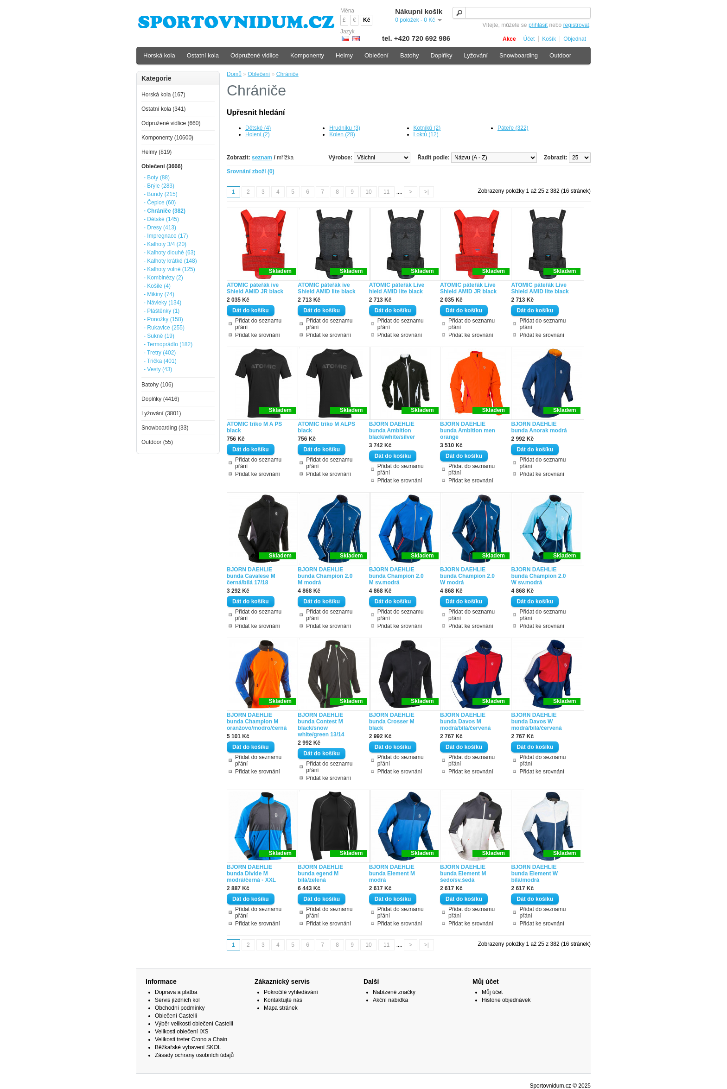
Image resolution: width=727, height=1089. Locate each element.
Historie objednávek (506, 1000)
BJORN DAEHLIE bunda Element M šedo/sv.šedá (463, 873)
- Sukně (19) (159, 336)
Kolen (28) (342, 134)
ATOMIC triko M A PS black (254, 427)
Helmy (344, 55)
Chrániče (287, 74)
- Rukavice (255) (164, 327)
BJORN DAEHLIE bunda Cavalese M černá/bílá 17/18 (251, 576)
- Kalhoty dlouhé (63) (169, 252)
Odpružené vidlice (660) (170, 123)
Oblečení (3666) (162, 166)
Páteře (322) (513, 128)
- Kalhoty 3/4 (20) (165, 244)
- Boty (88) (157, 177)
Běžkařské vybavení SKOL (188, 1047)
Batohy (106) (157, 384)
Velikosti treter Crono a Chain (191, 1039)
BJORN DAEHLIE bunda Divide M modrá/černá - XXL (251, 873)
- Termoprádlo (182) (168, 344)
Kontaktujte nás (283, 1000)
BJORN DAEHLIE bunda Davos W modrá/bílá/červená (536, 721)
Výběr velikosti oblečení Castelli (194, 1023)
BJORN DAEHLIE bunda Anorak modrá (539, 427)
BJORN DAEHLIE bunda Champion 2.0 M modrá (325, 576)
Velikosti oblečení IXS (181, 1031)
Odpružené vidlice (254, 55)
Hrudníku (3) (344, 128)
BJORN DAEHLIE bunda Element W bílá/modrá (534, 873)
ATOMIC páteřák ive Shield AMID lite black (326, 288)
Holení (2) (257, 134)
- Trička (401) (160, 361)
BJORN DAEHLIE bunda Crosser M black (392, 721)
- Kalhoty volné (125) (169, 269)
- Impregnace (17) (166, 236)
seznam (262, 157)
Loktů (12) (426, 134)
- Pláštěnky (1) (161, 311)
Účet (529, 39)
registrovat (576, 25)
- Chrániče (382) (164, 211)
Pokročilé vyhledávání (291, 992)
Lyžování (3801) (161, 413)
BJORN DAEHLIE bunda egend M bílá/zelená (320, 873)
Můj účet (492, 992)
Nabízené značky (394, 992)
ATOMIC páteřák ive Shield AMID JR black (255, 288)
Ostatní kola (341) (163, 109)
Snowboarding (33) (164, 427)
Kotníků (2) (427, 128)
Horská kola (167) (163, 94)
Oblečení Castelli (176, 1016)
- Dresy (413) (160, 227)
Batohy (409, 55)
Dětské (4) (258, 128)
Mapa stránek (281, 1008)
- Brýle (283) (159, 186)
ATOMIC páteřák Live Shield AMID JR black (468, 288)
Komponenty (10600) (167, 137)
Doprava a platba (176, 992)
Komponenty (307, 55)
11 (386, 192)
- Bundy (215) (161, 194)
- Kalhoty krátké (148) (170, 261)
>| (426, 192)
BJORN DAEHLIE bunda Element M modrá (392, 873)
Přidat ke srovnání (257, 335)
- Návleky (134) (162, 302)
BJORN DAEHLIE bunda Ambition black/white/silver (392, 430)
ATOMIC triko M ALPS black (326, 427)
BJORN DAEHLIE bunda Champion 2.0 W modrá (467, 576)
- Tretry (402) (160, 352)
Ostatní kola (203, 55)
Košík (549, 39)
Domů (234, 74)
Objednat (574, 39)
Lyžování (476, 55)
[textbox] (522, 13)
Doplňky (441, 55)
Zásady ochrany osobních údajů (194, 1055)
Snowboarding (518, 55)
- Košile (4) (157, 286)
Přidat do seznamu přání (258, 323)
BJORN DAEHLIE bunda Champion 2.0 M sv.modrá (396, 576)
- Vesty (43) (158, 369)
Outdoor (560, 55)
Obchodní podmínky (179, 1008)
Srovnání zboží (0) (250, 171)
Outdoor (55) (157, 442)
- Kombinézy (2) (163, 277)
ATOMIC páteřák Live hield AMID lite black (397, 288)
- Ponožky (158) (163, 319)
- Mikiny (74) (159, 294)
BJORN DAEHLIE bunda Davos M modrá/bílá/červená (465, 721)
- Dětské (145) (161, 219)
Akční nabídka (390, 1000)
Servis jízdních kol (177, 1000)
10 (368, 192)
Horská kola (159, 55)
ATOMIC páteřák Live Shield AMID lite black (539, 288)
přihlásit (538, 25)
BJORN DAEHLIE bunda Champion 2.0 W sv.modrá (538, 576)
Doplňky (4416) (160, 399)
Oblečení (259, 74)
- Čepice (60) (160, 202)
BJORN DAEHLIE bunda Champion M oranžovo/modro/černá (257, 721)
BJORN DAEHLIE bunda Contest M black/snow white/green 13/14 (321, 725)
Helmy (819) (156, 152)
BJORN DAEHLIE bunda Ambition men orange (467, 430)
